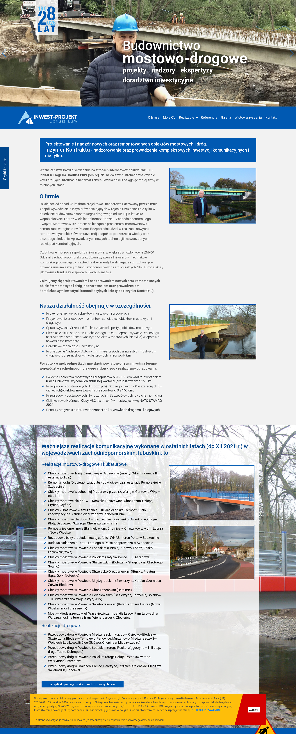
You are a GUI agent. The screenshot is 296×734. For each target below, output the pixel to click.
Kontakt (271, 117)
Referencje (209, 117)
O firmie (153, 117)
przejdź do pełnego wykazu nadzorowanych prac (82, 684)
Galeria (226, 117)
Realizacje (186, 117)
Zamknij (253, 709)
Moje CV (169, 117)
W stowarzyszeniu (248, 117)
